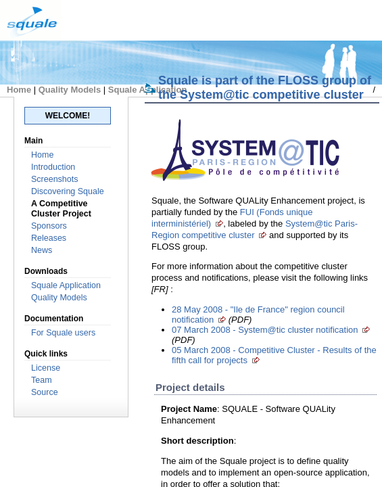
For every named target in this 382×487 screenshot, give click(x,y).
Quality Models (70, 90)
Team (41, 380)
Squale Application (66, 285)
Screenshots (54, 179)
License (45, 368)
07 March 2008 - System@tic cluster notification (265, 330)
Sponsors (49, 226)
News (41, 250)
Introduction (53, 167)
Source (44, 392)
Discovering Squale (67, 191)
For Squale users (63, 333)
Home (19, 90)
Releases (48, 238)
